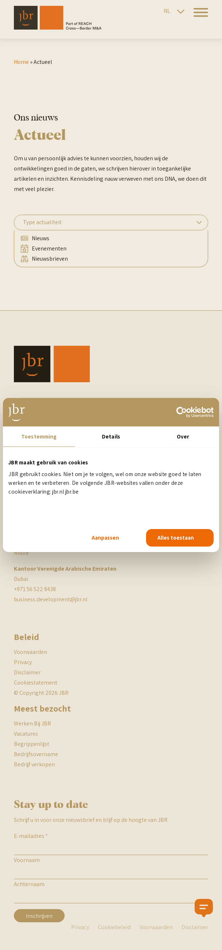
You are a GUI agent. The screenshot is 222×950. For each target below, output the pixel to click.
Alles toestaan (175, 537)
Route (21, 552)
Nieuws (40, 238)
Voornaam (27, 860)
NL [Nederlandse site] (167, 11)
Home (21, 62)
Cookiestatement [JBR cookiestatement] (35, 682)
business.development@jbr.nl (51, 599)
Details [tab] (111, 436)
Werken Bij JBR (32, 723)
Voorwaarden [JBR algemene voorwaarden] (30, 652)
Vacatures (26, 734)
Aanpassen (105, 537)
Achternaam (29, 884)
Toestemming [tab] (39, 436)
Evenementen (49, 248)
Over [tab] (183, 436)
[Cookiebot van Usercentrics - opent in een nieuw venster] (182, 412)
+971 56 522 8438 (35, 589)
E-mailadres (31, 836)
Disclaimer (27, 672)
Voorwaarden (156, 927)
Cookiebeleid (114, 927)
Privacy (80, 927)
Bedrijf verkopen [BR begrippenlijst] (34, 764)
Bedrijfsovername (36, 754)
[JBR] (58, 27)
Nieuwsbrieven (50, 259)
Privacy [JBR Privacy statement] (23, 662)
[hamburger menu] (198, 16)
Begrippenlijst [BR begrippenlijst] (31, 744)
